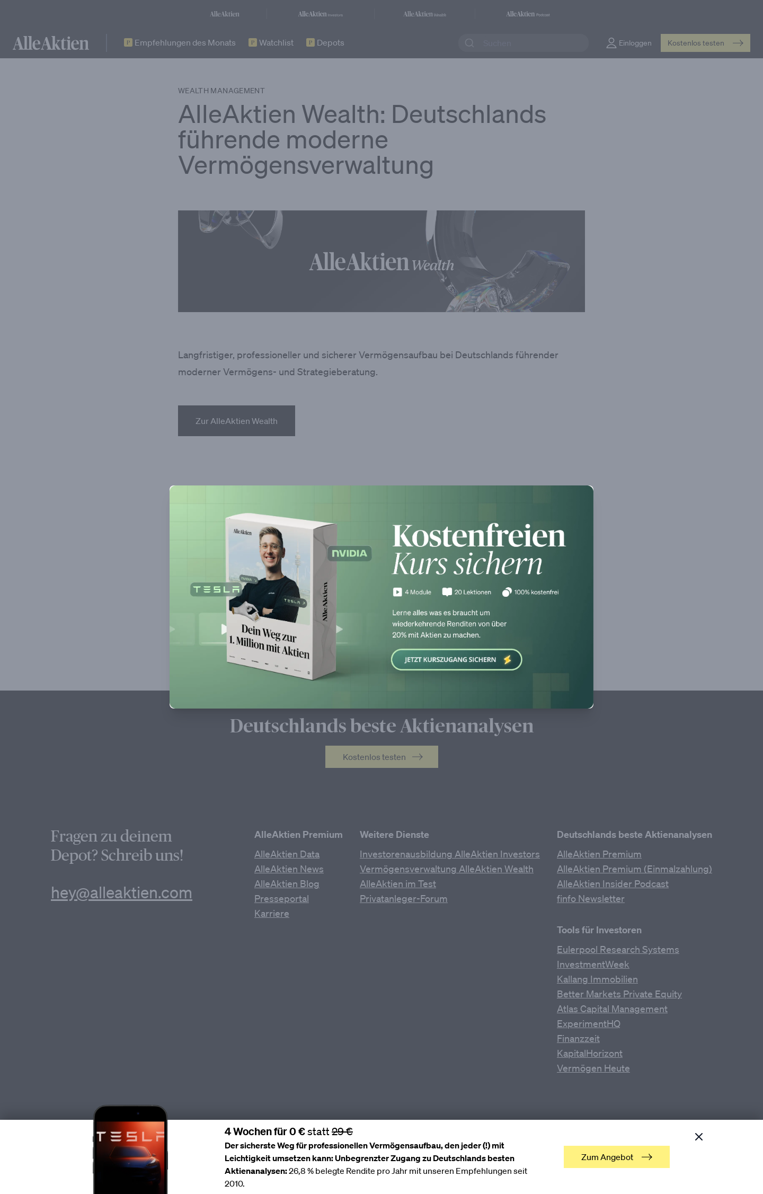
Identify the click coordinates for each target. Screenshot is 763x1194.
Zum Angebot (616, 1157)
